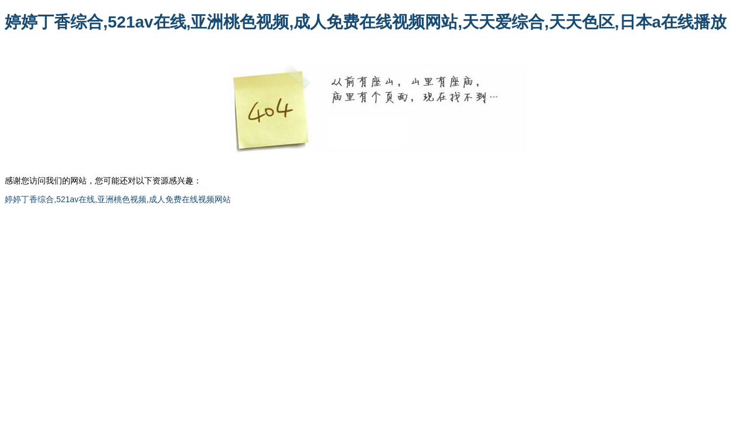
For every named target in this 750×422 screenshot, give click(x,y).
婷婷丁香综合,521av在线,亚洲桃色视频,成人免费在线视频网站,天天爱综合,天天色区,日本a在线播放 (366, 22)
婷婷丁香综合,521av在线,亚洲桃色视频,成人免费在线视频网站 (118, 199)
